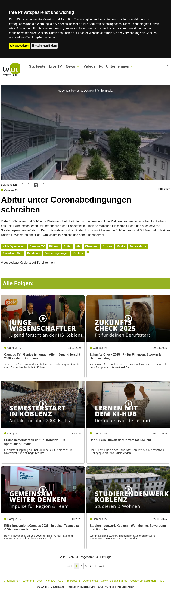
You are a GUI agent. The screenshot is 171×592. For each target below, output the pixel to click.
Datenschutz (90, 580)
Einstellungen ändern (44, 45)
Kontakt (50, 580)
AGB (60, 580)
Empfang (28, 580)
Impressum (73, 580)
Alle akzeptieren (19, 45)
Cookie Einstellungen (143, 580)
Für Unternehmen (114, 66)
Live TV (55, 66)
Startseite (37, 66)
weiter (102, 566)
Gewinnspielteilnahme (114, 580)
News (70, 66)
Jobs (39, 580)
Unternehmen (12, 580)
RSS (161, 580)
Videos (89, 66)
